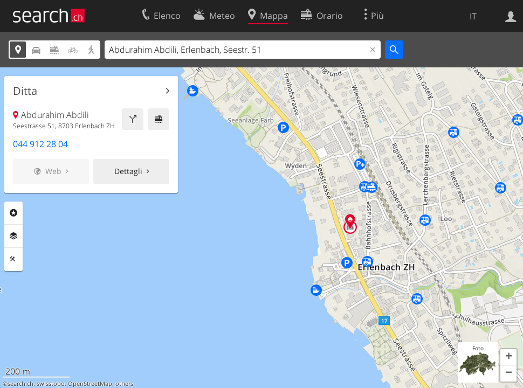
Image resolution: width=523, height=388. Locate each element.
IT (473, 16)
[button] (508, 357)
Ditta (25, 91)
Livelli (13, 236)
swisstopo (51, 383)
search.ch (20, 383)
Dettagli (128, 171)
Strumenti (13, 259)
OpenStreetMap (90, 383)
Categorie (13, 213)
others (124, 383)
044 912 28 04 (40, 144)
